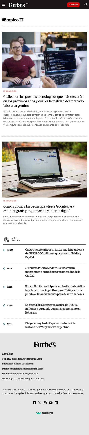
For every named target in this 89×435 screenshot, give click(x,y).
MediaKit (6, 390)
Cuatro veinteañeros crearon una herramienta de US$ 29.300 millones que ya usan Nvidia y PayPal (54, 253)
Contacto (32, 390)
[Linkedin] (56, 403)
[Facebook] (34, 403)
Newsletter (19, 390)
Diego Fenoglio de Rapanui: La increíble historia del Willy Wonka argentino (50, 325)
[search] (85, 5)
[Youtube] (51, 403)
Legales (20, 393)
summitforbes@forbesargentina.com (26, 369)
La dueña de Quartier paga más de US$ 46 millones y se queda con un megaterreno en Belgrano (52, 309)
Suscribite (73, 5)
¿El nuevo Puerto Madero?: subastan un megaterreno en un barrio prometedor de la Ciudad (52, 272)
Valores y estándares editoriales (54, 390)
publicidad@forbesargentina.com (27, 359)
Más (49, 239)
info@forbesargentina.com (22, 364)
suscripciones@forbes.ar (26, 374)
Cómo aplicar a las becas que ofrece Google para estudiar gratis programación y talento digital (38, 209)
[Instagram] (45, 403)
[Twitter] (40, 403)
